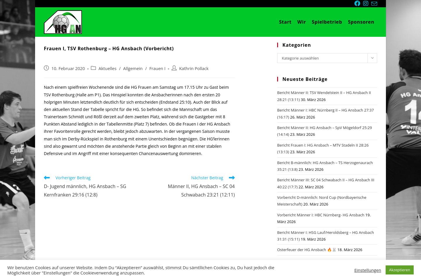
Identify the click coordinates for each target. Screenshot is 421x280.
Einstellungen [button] (367, 270)
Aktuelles (107, 68)
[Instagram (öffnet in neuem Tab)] (367, 3)
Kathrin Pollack (194, 68)
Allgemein (133, 68)
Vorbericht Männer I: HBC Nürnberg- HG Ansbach (320, 215)
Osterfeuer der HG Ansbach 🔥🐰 (307, 249)
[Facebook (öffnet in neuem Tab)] (358, 3)
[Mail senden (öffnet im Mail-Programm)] (374, 4)
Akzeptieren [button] (399, 269)
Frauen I (157, 68)
